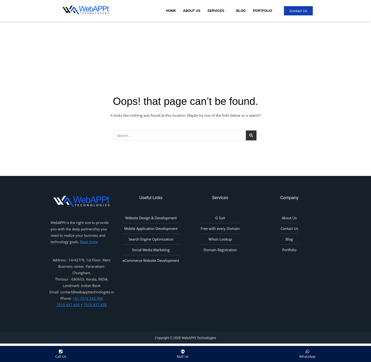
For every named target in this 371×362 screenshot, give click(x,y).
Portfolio (262, 11)
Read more (89, 241)
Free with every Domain (220, 228)
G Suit (220, 217)
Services (218, 11)
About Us (191, 11)
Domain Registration (220, 249)
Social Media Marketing (151, 249)
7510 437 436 (68, 304)
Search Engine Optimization (150, 239)
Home (171, 11)
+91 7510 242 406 (88, 298)
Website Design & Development (151, 217)
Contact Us (289, 228)
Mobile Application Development (150, 228)
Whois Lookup (220, 239)
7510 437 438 (95, 304)
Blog (241, 11)
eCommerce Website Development (151, 260)
